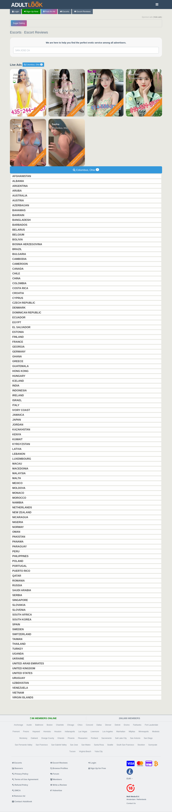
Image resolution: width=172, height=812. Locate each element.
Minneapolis (144, 731)
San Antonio (135, 738)
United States (22, 673)
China (16, 278)
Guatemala (20, 366)
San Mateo (86, 745)
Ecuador (19, 317)
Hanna (17, 124)
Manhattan (120, 731)
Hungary (19, 376)
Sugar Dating (19, 23)
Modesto (155, 731)
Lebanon (19, 454)
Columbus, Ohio (33, 64)
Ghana (17, 356)
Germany (19, 351)
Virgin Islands (23, 697)
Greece (18, 361)
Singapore (20, 600)
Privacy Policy (20, 774)
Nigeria (18, 522)
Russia (17, 585)
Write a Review (58, 785)
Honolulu (47, 731)
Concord (89, 725)
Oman (16, 531)
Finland (18, 337)
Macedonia (20, 468)
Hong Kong (20, 371)
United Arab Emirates (28, 663)
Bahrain (18, 215)
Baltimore (39, 725)
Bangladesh (21, 220)
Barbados (20, 225)
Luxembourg (22, 458)
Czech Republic (24, 302)
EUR (130, 779)
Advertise (56, 790)
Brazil (17, 249)
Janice (56, 74)
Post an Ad (49, 11)
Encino (127, 725)
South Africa (22, 614)
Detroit (117, 725)
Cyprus (18, 298)
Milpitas (132, 731)
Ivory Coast (21, 410)
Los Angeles (108, 731)
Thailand (19, 644)
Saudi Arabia (22, 590)
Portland (94, 738)
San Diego (148, 738)
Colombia (19, 283)
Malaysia (19, 473)
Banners (17, 768)
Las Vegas (82, 731)
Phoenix (71, 738)
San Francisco (42, 745)
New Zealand (22, 512)
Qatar (17, 575)
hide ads (157, 17)
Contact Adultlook (22, 801)
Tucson (72, 751)
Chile (16, 273)
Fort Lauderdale (151, 725)
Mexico (17, 483)
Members (56, 779)
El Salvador (21, 327)
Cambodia (19, 259)
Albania (18, 181)
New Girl (95, 74)
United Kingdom (24, 668)
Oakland (34, 738)
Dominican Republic (27, 312)
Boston (49, 725)
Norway (18, 527)
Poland (18, 561)
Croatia (18, 293)
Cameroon (20, 264)
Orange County (47, 738)
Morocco (19, 497)
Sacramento (106, 738)
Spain (16, 624)
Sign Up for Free (97, 768)
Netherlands (22, 507)
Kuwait (17, 439)
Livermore (95, 731)
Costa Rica (20, 288)
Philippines (20, 556)
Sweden (18, 629)
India (16, 385)
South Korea (22, 619)
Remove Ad (18, 796)
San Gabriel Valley (59, 745)
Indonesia (19, 390)
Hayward (36, 731)
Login (15, 11)
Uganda (18, 653)
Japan (17, 419)
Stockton (141, 745)
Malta (17, 478)
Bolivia (17, 239)
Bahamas (19, 210)
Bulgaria (19, 254)
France (18, 341)
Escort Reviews (82, 11)
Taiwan (17, 639)
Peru (16, 551)
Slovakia (19, 605)
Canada (18, 268)
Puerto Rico (21, 571)
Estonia (18, 332)
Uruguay (19, 678)
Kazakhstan (21, 429)
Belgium (18, 234)
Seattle (110, 745)
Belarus (19, 229)
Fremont (16, 731)
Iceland (18, 381)
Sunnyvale (152, 745)
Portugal (20, 566)
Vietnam (18, 692)
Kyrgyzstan (21, 444)
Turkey (18, 648)
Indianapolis (70, 731)
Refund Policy (20, 785)
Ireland (18, 395)
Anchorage (18, 725)
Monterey (23, 738)
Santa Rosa (99, 745)
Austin (29, 725)
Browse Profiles (59, 768)
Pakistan (19, 536)
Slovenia (19, 610)
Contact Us (131, 803)
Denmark (19, 307)
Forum (54, 774)
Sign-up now (31, 11)
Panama (18, 541)
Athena (17, 74)
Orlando (60, 738)
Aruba (17, 190)
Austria (18, 200)
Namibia (18, 502)
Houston (57, 731)
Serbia (17, 595)
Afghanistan (22, 176)
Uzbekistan (20, 683)
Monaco (18, 493)
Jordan (18, 424)
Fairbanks (137, 725)
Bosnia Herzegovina (27, 244)
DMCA (16, 790)
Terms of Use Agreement (25, 779)
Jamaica (18, 415)
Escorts (64, 11)
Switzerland (22, 634)
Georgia (18, 346)
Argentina (20, 186)
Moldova (19, 488)
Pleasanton (82, 738)
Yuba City (99, 751)
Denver (108, 725)
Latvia (17, 449)
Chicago (70, 725)
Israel (17, 400)
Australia (20, 195)
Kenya (17, 434)
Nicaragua (20, 517)
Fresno (26, 731)
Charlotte (60, 725)
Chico (79, 725)
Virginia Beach (85, 751)
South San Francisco (125, 745)
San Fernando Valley (23, 745)
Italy (16, 405)
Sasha (55, 124)
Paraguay (19, 546)
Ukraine (18, 658)
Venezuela (20, 687)
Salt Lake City (121, 738)
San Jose (74, 745)
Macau (17, 463)
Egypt (17, 322)
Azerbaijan (21, 205)
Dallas (99, 725)
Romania (18, 580)
